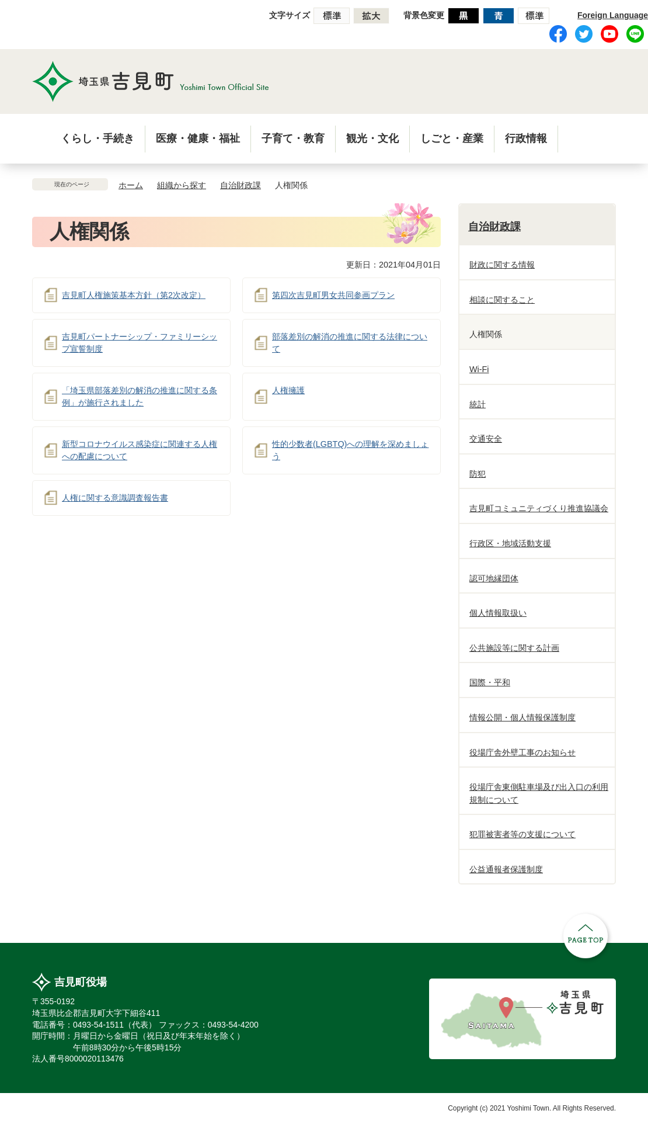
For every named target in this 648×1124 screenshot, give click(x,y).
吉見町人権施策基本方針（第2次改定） (133, 295)
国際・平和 (489, 682)
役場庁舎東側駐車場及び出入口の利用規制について (538, 793)
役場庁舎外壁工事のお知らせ (522, 752)
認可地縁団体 (493, 578)
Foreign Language (612, 15)
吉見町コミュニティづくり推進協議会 (538, 508)
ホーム (131, 185)
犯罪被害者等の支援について (522, 834)
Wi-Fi (479, 369)
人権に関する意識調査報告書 (115, 497)
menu (577, 137)
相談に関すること (502, 299)
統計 (477, 404)
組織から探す (181, 185)
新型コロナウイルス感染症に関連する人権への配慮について (139, 450)
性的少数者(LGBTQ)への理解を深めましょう (350, 450)
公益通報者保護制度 (506, 869)
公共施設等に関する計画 (514, 648)
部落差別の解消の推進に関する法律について (349, 343)
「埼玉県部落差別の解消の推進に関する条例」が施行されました (139, 397)
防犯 (477, 473)
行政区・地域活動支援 (510, 543)
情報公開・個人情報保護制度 (522, 717)
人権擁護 (288, 390)
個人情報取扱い (498, 612)
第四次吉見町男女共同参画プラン (333, 295)
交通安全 (485, 438)
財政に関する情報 (502, 264)
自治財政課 (240, 185)
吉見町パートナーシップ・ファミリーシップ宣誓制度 (139, 343)
